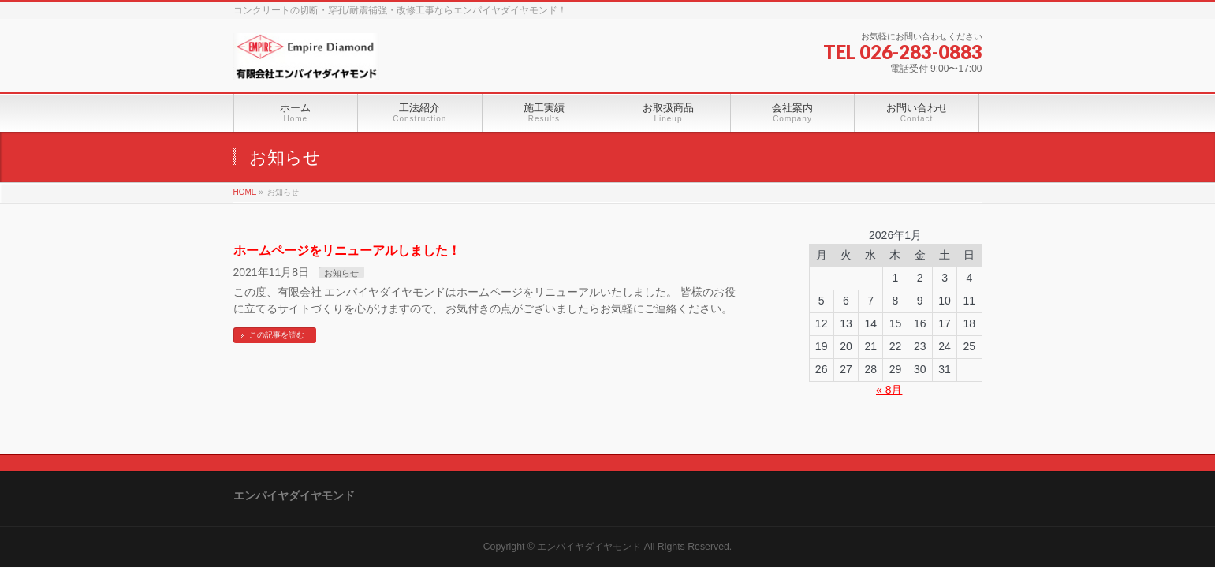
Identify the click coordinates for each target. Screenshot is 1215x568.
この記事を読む (276, 335)
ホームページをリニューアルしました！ (346, 250)
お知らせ (341, 273)
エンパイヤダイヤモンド (589, 546)
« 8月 (889, 389)
